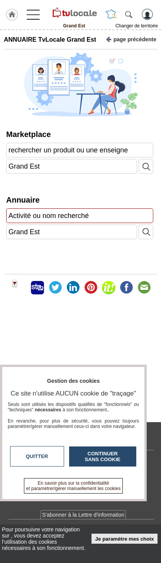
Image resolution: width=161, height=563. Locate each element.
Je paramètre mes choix (124, 539)
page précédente (131, 38)
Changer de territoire (136, 26)
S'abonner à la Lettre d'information (83, 515)
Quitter (37, 456)
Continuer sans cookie (102, 456)
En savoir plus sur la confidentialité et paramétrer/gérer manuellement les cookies (73, 485)
